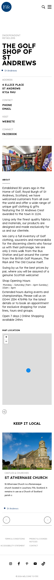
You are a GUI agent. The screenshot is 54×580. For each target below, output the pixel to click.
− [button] (6, 341)
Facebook (9, 134)
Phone (7, 105)
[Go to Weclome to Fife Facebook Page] (19, 564)
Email (6, 108)
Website (8, 121)
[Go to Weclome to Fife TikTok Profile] (43, 564)
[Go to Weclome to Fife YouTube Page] (35, 564)
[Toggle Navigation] (49, 7)
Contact (33, 546)
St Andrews (10, 70)
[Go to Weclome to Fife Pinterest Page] (27, 564)
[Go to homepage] (6, 7)
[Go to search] (43, 7)
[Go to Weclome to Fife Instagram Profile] (10, 564)
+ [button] (6, 337)
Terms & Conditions (15, 539)
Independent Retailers (11, 36)
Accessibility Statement (13, 546)
